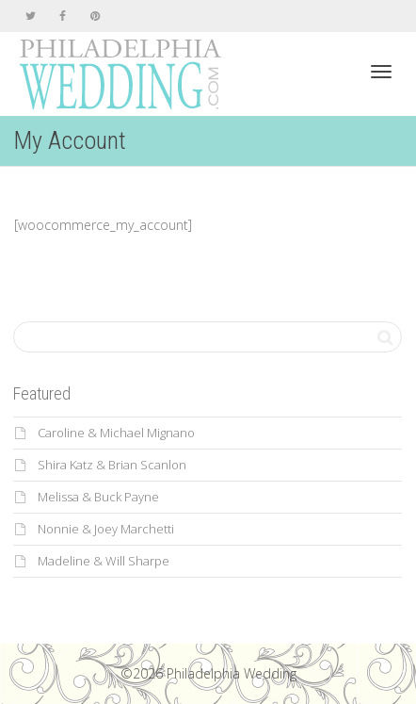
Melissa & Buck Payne (98, 496)
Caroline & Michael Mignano (116, 432)
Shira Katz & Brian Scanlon (112, 464)
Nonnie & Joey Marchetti (106, 528)
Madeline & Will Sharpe (103, 560)
